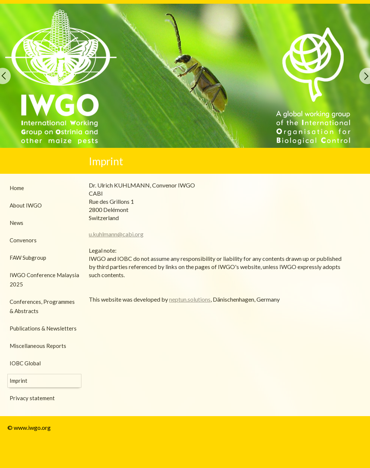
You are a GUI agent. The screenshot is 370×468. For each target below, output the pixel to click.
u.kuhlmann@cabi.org (116, 234)
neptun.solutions (190, 299)
